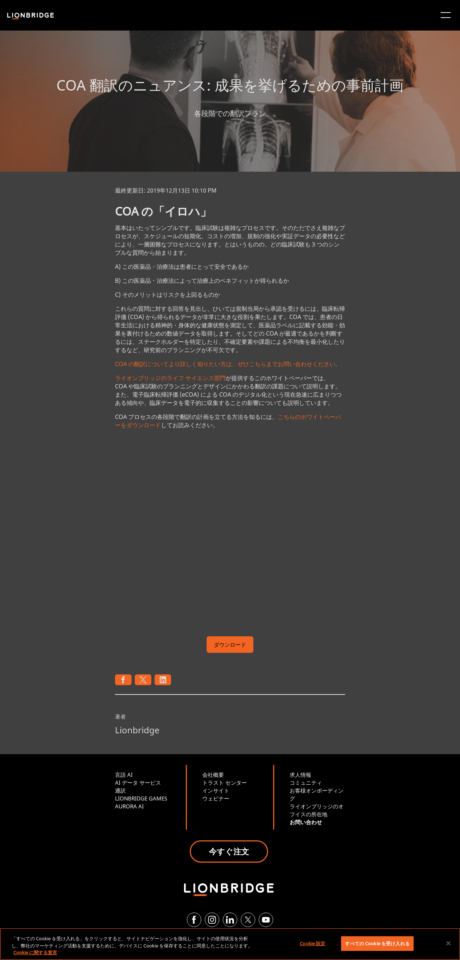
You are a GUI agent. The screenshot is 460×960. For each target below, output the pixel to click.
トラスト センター (224, 782)
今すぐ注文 (229, 851)
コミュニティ (306, 782)
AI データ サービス (138, 782)
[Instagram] (212, 920)
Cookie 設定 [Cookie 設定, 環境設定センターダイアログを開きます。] (312, 943)
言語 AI (124, 774)
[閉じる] (448, 943)
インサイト (215, 790)
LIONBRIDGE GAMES (141, 798)
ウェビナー (215, 798)
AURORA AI (129, 806)
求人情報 (300, 774)
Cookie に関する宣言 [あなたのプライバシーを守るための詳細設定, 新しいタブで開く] (35, 952)
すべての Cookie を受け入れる (377, 943)
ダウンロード (230, 644)
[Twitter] (248, 920)
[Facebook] (194, 920)
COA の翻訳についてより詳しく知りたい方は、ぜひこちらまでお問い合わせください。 (228, 364)
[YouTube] (266, 920)
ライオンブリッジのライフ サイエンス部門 (170, 378)
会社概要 (213, 774)
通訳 (120, 790)
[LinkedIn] (230, 920)
